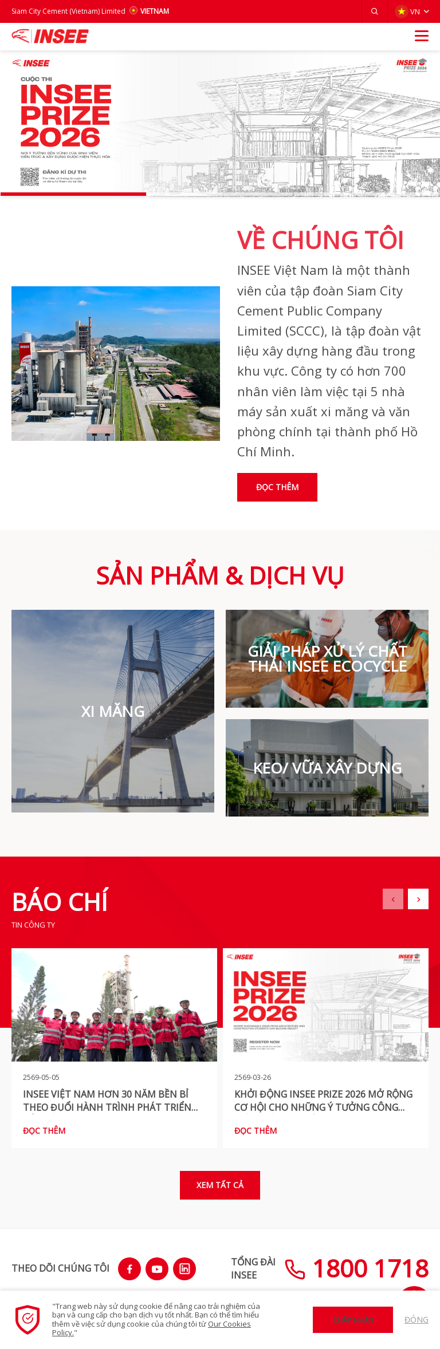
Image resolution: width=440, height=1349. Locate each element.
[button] (375, 11)
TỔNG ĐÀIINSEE (253, 1268)
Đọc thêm (277, 487)
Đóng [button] (416, 1319)
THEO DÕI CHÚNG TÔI (60, 1268)
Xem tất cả (220, 1185)
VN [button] (407, 11)
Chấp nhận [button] (353, 1320)
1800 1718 (356, 1268)
